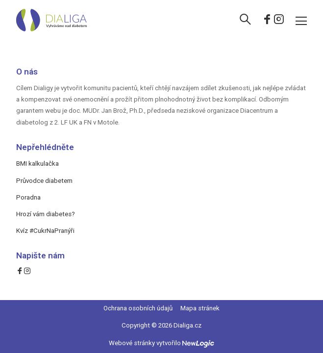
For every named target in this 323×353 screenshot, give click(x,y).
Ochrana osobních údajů (138, 308)
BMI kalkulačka (37, 163)
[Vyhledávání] (245, 20)
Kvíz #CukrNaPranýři (45, 230)
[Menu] (301, 20)
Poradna (28, 197)
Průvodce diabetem (44, 180)
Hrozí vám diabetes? (45, 214)
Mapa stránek (200, 308)
